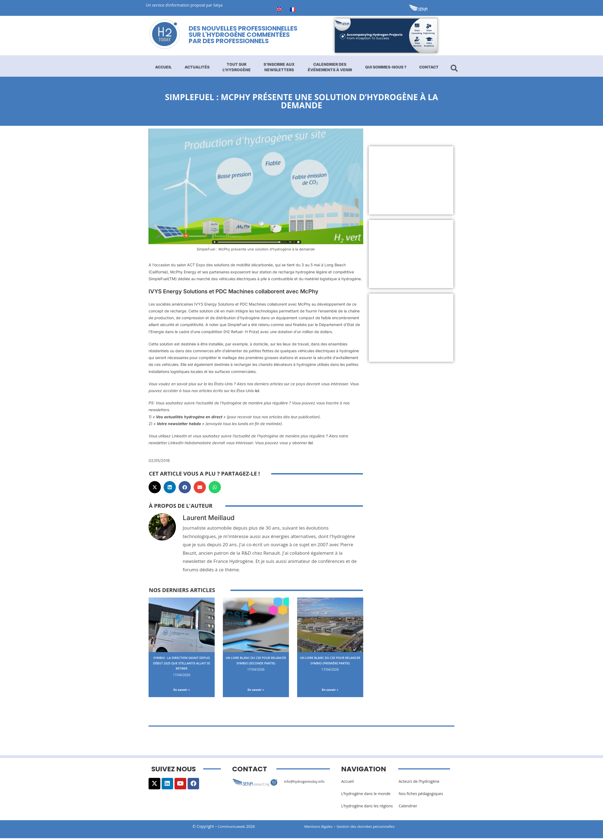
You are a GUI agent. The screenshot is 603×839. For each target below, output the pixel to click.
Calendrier (408, 807)
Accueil (163, 67)
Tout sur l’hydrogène (237, 67)
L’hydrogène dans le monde (365, 794)
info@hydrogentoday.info (306, 782)
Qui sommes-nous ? (385, 67)
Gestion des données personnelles (370, 827)
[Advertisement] (411, 180)
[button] (155, 487)
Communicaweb (231, 827)
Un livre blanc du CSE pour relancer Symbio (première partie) (330, 663)
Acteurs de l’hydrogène (419, 782)
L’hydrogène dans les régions (367, 807)
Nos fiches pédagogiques (421, 794)
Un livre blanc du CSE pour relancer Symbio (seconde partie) (255, 663)
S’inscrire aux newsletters (279, 67)
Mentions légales (319, 827)
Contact (429, 67)
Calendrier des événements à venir (330, 67)
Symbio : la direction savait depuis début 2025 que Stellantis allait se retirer (181, 663)
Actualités (197, 67)
